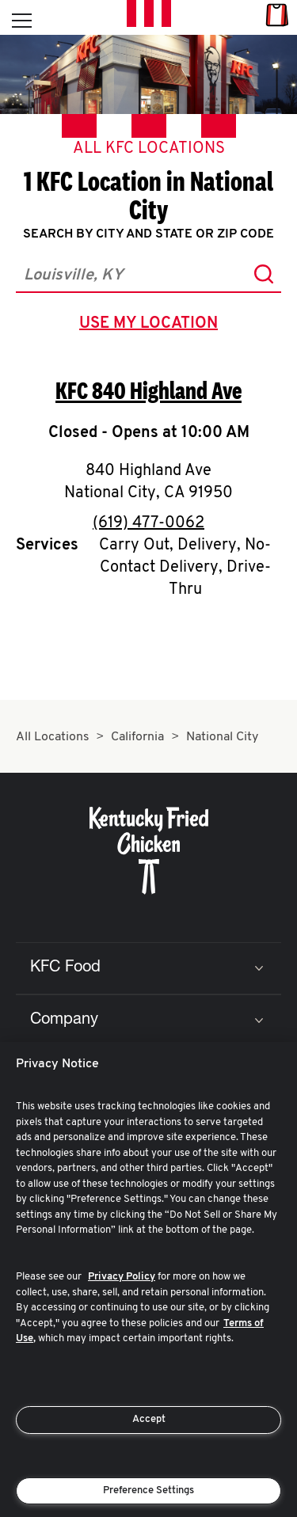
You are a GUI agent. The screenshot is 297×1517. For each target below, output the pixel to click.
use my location (151, 325)
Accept (149, 1419)
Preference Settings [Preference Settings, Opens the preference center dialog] (148, 1490)
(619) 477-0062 (148, 523)
